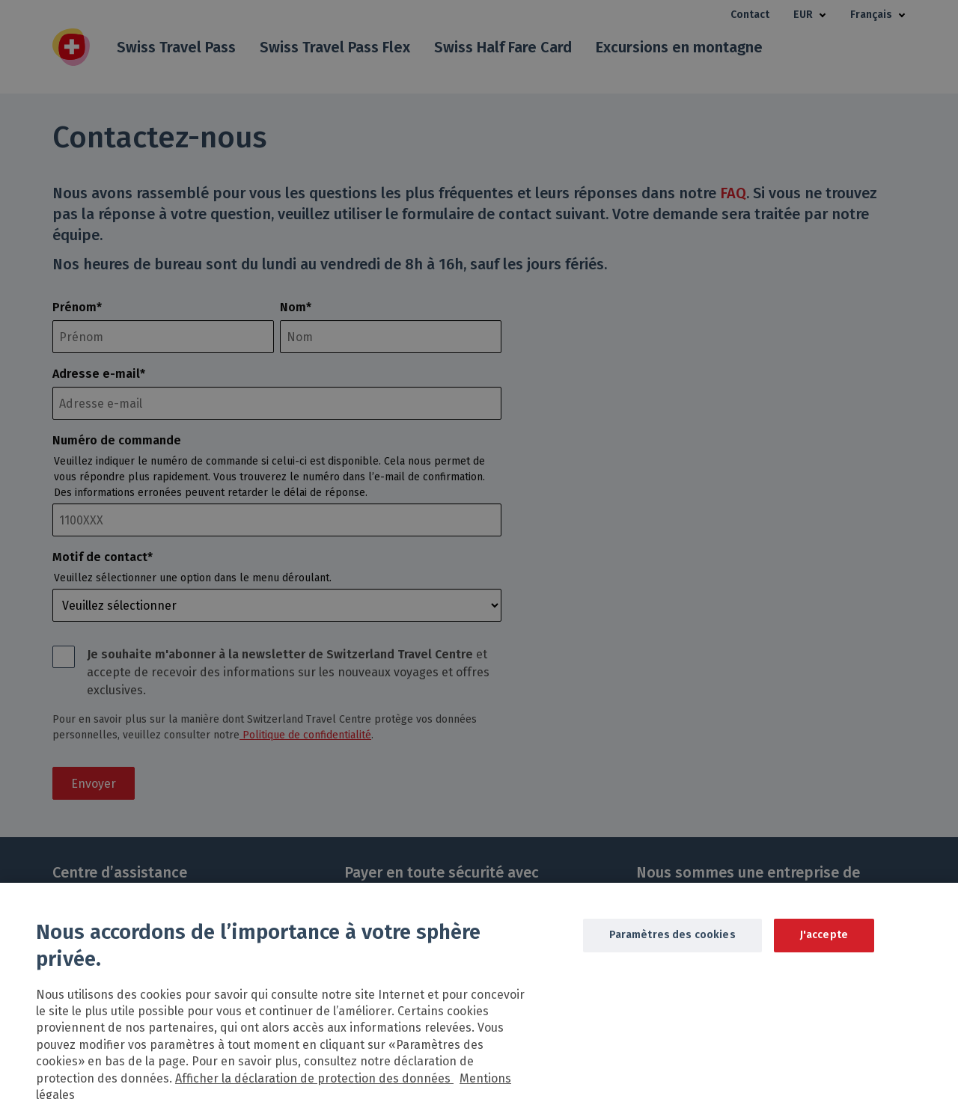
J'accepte (824, 946)
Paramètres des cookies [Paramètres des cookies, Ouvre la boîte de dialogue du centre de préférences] (672, 946)
